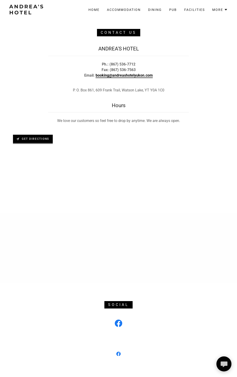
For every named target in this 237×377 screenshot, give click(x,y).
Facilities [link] (194, 10)
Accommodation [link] (124, 10)
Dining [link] (155, 10)
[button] (220, 9)
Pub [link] (173, 10)
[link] (38, 13)
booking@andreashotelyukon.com (124, 75)
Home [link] (94, 10)
